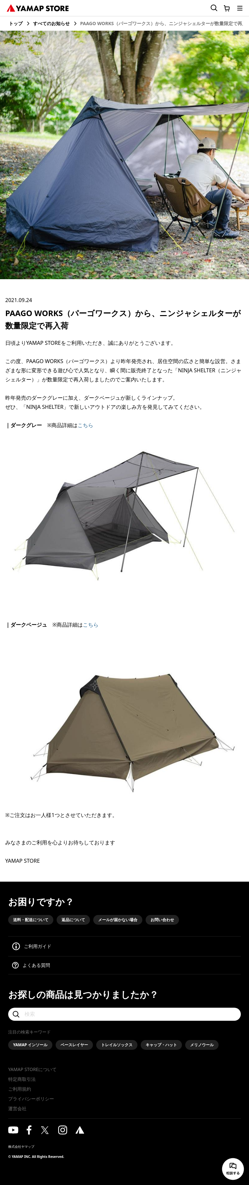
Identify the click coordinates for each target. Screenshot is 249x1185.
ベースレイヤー (74, 1045)
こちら (85, 425)
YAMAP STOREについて (32, 1069)
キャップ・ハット (161, 1045)
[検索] (124, 1014)
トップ (16, 23)
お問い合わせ (162, 919)
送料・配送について (30, 919)
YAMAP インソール (30, 1045)
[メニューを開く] (240, 8)
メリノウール (202, 1045)
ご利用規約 (19, 1089)
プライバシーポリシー (31, 1099)
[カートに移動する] (227, 8)
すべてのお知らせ (51, 23)
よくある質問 (36, 965)
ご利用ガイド (37, 946)
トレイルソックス (117, 1045)
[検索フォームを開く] (210, 8)
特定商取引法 (22, 1079)
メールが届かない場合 (117, 919)
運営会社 (17, 1108)
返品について (73, 919)
